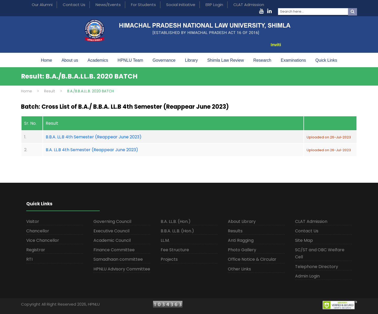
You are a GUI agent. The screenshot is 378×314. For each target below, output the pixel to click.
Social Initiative (180, 4)
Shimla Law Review (225, 60)
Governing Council (112, 221)
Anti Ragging (241, 240)
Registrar (35, 250)
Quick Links (326, 60)
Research (262, 60)
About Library (242, 221)
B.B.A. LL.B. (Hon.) (177, 231)
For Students (143, 4)
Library (191, 60)
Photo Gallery (242, 250)
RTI (29, 259)
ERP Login (214, 4)
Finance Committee (114, 250)
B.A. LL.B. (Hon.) (176, 221)
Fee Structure (175, 250)
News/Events (108, 4)
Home (46, 60)
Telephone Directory (316, 267)
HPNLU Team (130, 60)
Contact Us (74, 4)
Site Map (304, 240)
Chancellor (37, 231)
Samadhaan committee (118, 259)
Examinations (293, 60)
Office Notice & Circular (252, 259)
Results (235, 231)
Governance (164, 60)
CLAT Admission (248, 4)
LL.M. (165, 240)
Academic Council (112, 240)
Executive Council (111, 231)
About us (69, 60)
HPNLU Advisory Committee (121, 269)
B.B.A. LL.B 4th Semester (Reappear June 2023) (93, 137)
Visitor (32, 221)
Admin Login (307, 276)
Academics (98, 60)
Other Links (239, 269)
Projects (169, 259)
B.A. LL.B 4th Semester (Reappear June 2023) (92, 150)
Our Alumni (42, 4)
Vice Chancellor (42, 240)
